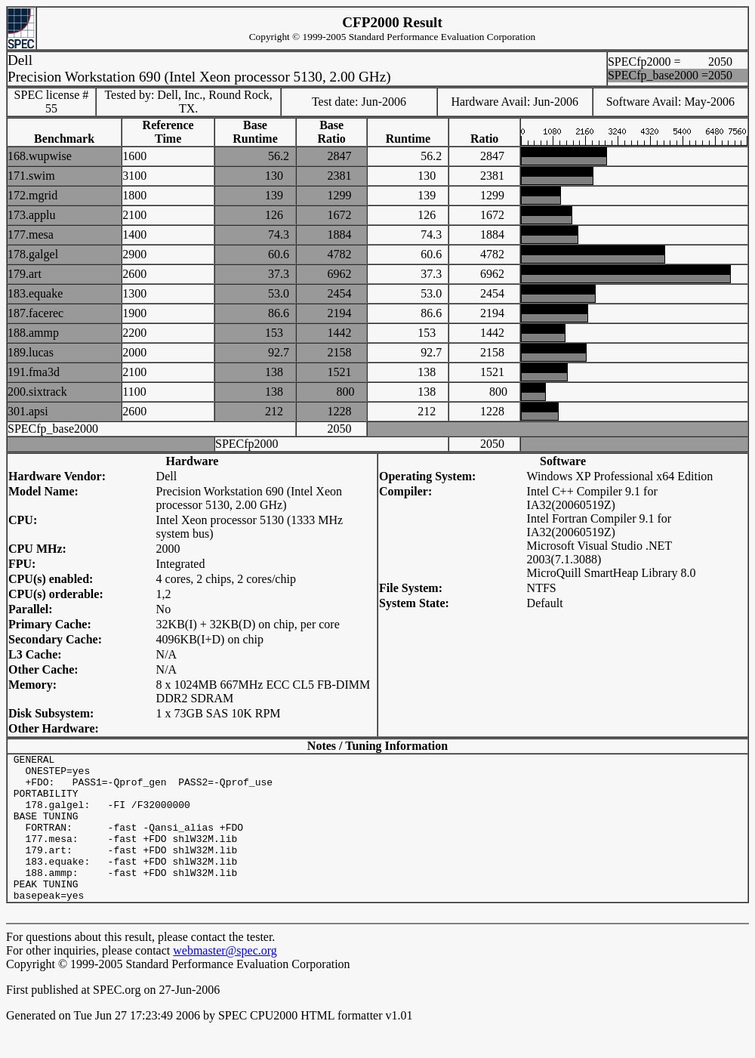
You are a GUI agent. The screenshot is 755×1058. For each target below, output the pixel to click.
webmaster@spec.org (225, 979)
